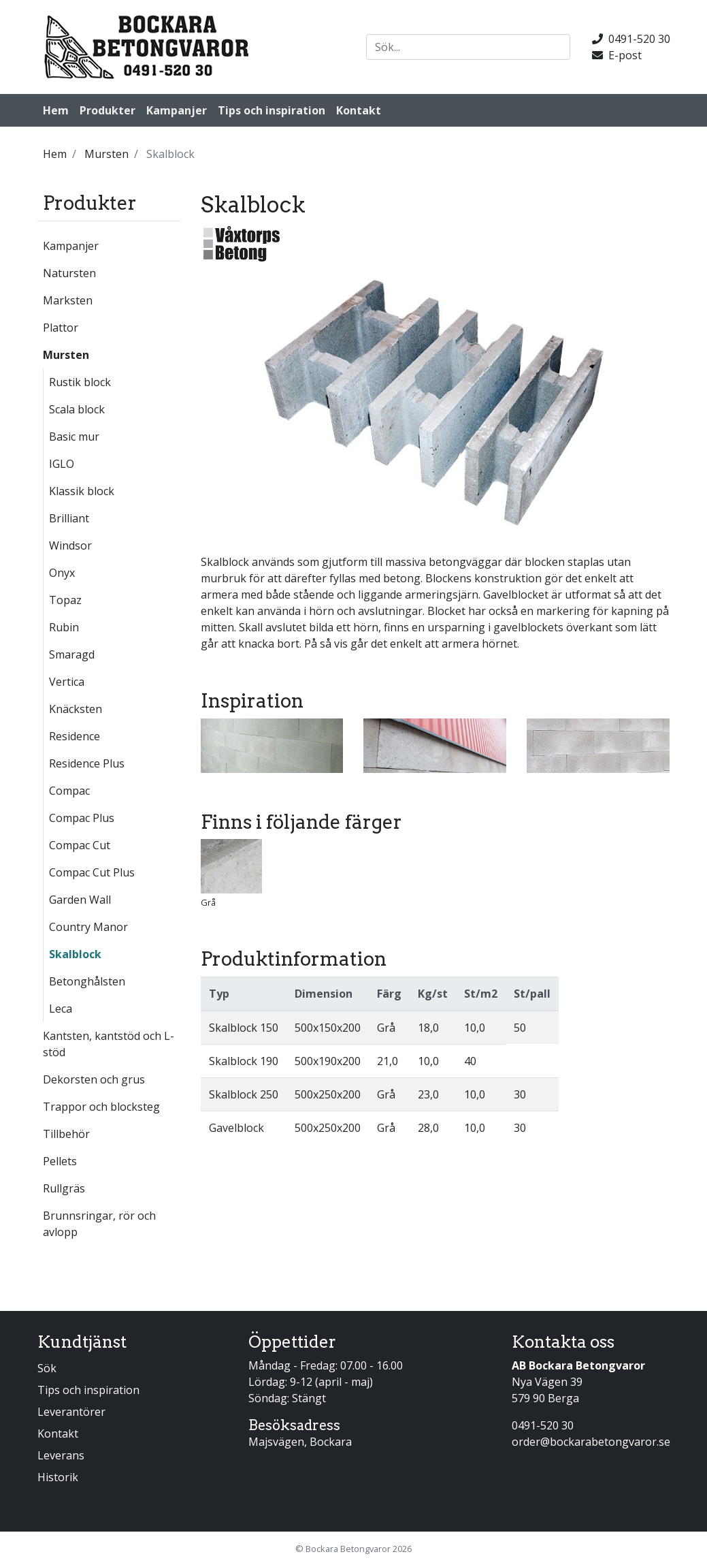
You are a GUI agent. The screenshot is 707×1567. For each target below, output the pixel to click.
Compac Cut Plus (92, 872)
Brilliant (69, 518)
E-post (617, 55)
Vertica (66, 681)
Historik (57, 1477)
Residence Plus (87, 763)
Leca (60, 1008)
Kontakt (358, 110)
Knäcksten (75, 708)
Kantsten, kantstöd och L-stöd (108, 1044)
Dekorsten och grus (94, 1079)
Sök (46, 1368)
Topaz (65, 599)
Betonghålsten (87, 981)
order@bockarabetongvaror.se (591, 1441)
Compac (69, 790)
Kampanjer (176, 110)
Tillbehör (66, 1133)
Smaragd (72, 654)
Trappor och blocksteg (101, 1106)
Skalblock (75, 954)
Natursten (69, 273)
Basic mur (74, 436)
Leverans (60, 1455)
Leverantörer (71, 1411)
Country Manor (88, 926)
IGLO (61, 463)
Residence (74, 736)
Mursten (66, 354)
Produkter (107, 110)
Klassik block (81, 491)
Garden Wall (80, 899)
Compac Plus (81, 817)
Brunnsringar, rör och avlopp (99, 1223)
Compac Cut (79, 845)
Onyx (62, 572)
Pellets (60, 1161)
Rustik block (80, 382)
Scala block (77, 409)
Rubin (64, 627)
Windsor (70, 545)
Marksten (68, 300)
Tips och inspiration (271, 110)
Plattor (60, 327)
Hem (56, 110)
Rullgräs (64, 1188)
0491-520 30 (631, 38)
